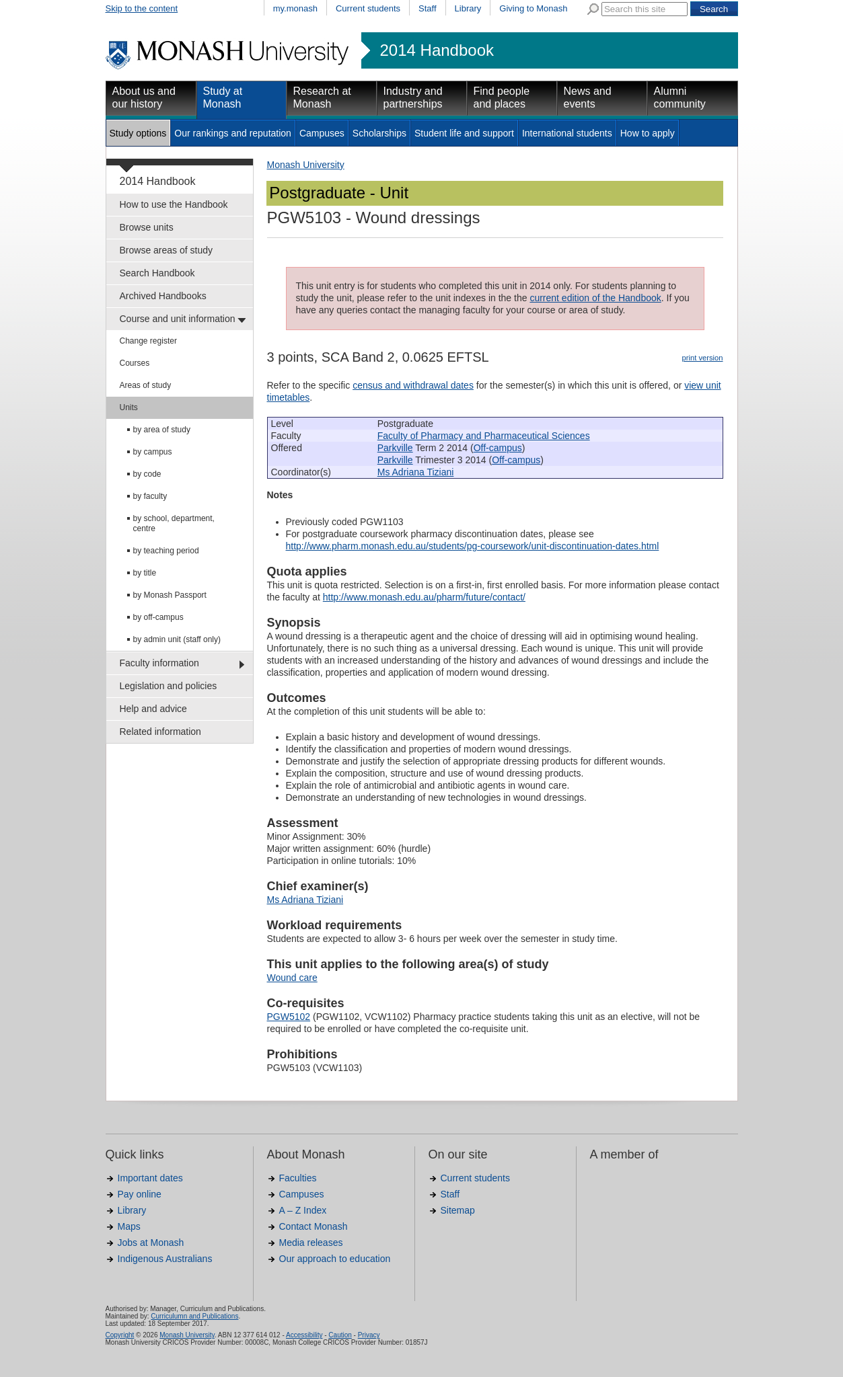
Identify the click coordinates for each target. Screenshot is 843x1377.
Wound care (292, 977)
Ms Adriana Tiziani (415, 472)
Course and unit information (177, 318)
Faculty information (159, 663)
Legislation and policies (168, 685)
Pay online (139, 1194)
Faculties (298, 1178)
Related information (160, 731)
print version (702, 358)
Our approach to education (335, 1258)
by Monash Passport (170, 595)
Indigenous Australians (165, 1258)
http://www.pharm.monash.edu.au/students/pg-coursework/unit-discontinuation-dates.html (472, 546)
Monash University (305, 164)
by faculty (150, 496)
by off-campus (158, 617)
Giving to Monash (533, 8)
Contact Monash (313, 1226)
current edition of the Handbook (595, 297)
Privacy (369, 1335)
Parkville (395, 447)
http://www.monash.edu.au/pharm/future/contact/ (424, 597)
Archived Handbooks (163, 295)
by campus (152, 452)
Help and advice (153, 708)
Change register (148, 341)
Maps (129, 1226)
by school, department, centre (174, 523)
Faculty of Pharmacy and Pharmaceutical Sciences (483, 435)
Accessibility (304, 1335)
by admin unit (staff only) (177, 639)
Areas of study (146, 385)
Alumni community (680, 97)
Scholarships (379, 133)
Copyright (120, 1335)
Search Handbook (157, 273)
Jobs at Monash (151, 1242)
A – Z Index (303, 1210)
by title (145, 573)
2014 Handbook (437, 50)
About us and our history (144, 97)
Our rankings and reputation (232, 133)
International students (567, 133)
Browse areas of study (166, 250)
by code (147, 474)
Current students (368, 8)
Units (129, 407)
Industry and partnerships (413, 97)
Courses (135, 363)
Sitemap (458, 1210)
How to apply (647, 133)
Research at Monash (322, 97)
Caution (339, 1335)
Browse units (147, 227)
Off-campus (498, 447)
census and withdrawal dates (413, 385)
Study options (138, 133)
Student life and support (464, 133)
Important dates (150, 1178)
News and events (588, 97)
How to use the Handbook (174, 204)
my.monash (295, 8)
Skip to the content (142, 8)
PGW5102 (289, 1016)
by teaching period (166, 550)
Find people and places (502, 97)
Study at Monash (223, 97)
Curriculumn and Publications (194, 1316)
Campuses (321, 133)
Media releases (311, 1242)
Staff (427, 8)
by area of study (161, 429)
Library (468, 8)
